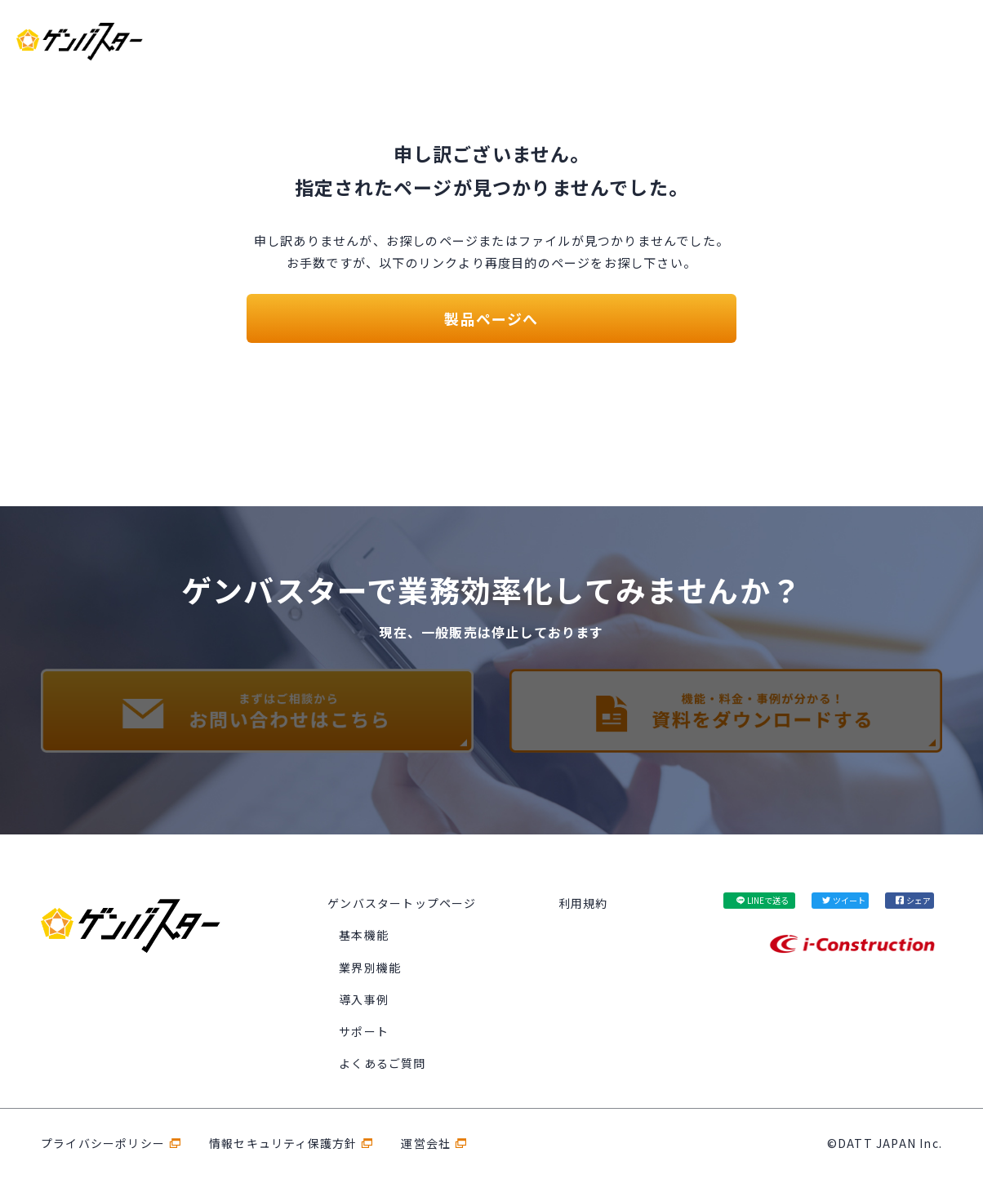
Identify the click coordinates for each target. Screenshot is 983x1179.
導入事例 (364, 999)
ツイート (849, 900)
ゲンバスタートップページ (401, 903)
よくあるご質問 (382, 1063)
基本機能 (364, 935)
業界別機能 (370, 967)
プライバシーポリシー (103, 1143)
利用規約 (583, 903)
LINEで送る (768, 900)
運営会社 (426, 1143)
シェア (918, 900)
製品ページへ (491, 318)
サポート (364, 1031)
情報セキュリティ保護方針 (283, 1143)
